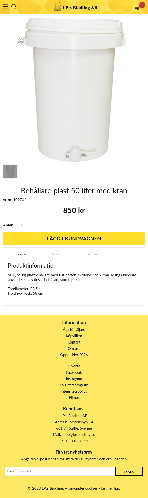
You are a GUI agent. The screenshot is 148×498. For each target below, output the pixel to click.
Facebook (74, 372)
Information (20, 254)
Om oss (74, 348)
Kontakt (74, 342)
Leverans (92, 254)
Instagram (74, 378)
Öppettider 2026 (74, 354)
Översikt (56, 254)
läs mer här (110, 488)
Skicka (129, 471)
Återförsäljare (74, 329)
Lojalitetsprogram (74, 385)
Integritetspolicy (74, 391)
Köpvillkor (74, 335)
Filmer (74, 397)
